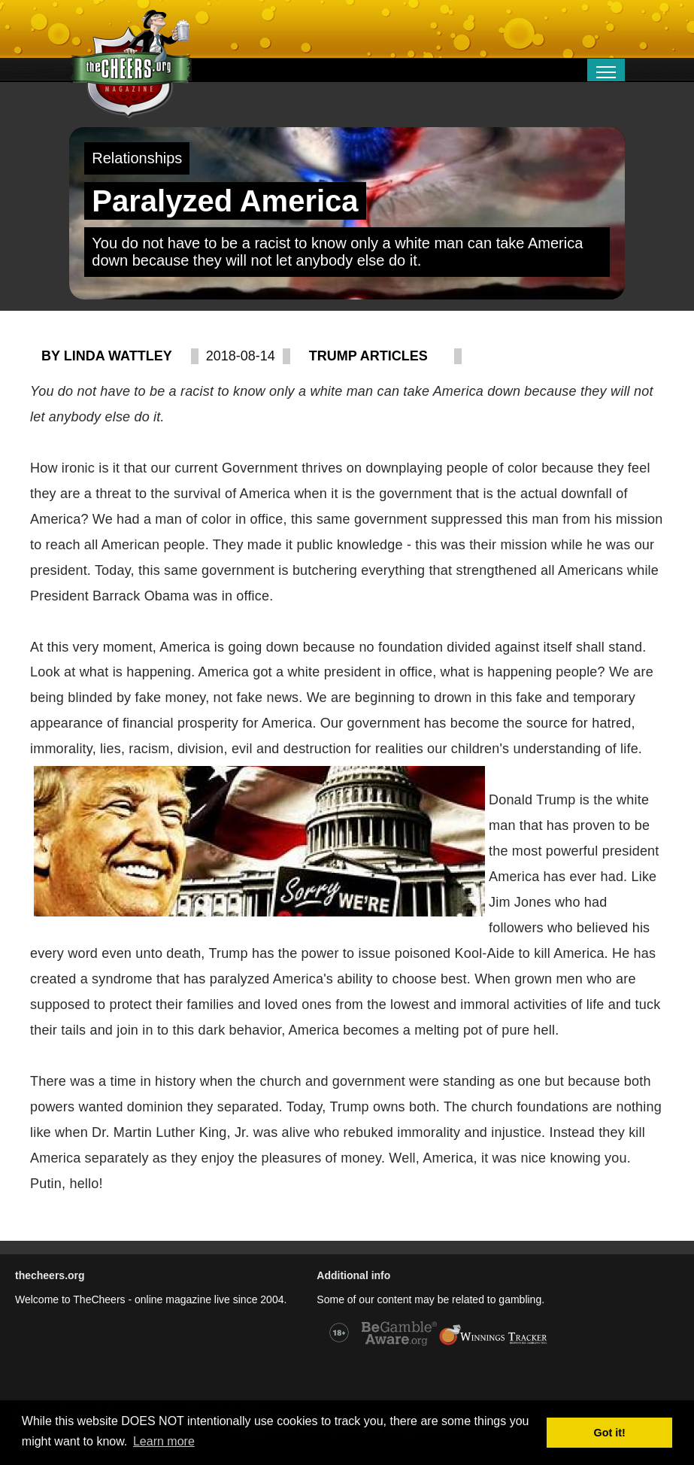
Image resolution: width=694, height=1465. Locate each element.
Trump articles (368, 355)
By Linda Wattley (106, 355)
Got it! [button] (610, 1433)
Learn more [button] (164, 1441)
